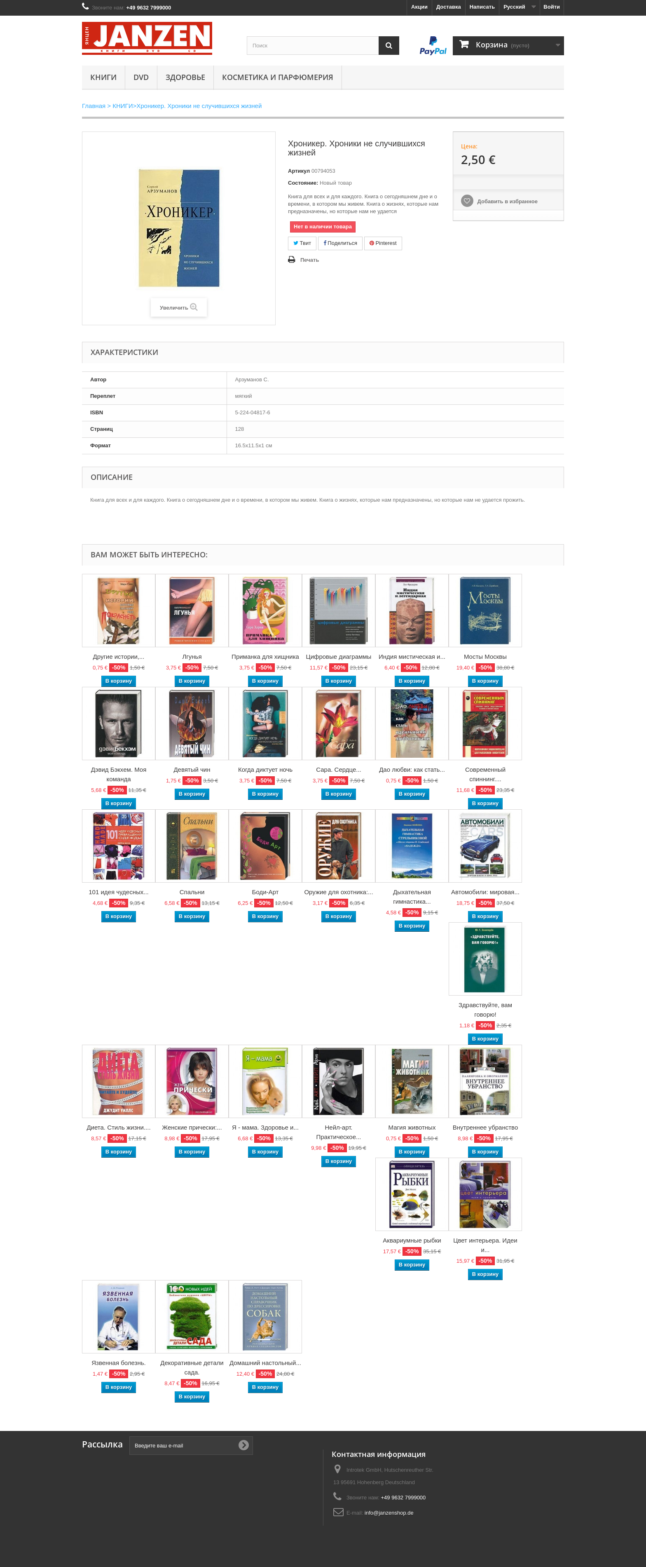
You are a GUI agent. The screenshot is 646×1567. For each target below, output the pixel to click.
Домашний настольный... (265, 1362)
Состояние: (303, 183)
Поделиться (340, 243)
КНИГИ (103, 77)
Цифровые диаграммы (339, 656)
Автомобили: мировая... (485, 891)
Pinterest (383, 243)
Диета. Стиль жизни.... (118, 1127)
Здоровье (185, 77)
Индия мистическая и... (412, 656)
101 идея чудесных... (118, 891)
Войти (551, 7)
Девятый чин (191, 769)
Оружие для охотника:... (338, 891)
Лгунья (191, 656)
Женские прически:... (192, 1127)
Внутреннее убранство (485, 1127)
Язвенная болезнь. (118, 1362)
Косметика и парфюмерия (277, 77)
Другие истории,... (119, 656)
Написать (482, 7)
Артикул (299, 171)
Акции (419, 7)
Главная (93, 105)
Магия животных (412, 1127)
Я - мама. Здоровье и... (265, 1127)
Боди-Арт (265, 891)
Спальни (192, 891)
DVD (141, 77)
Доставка (448, 7)
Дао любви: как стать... (412, 769)
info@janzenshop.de (389, 1513)
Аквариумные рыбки (412, 1240)
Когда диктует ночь (265, 769)
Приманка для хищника (265, 656)
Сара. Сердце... (338, 769)
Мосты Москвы (485, 656)
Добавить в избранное (507, 201)
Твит (302, 243)
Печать (309, 260)
